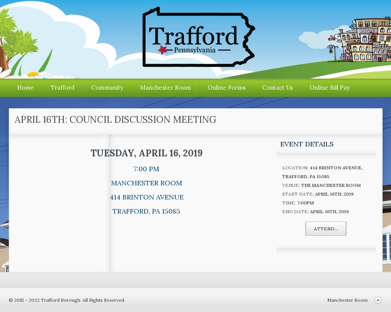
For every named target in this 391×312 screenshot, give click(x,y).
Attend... (326, 229)
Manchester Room (165, 87)
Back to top (378, 300)
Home (25, 87)
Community (107, 87)
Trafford (62, 87)
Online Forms (227, 87)
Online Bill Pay (330, 87)
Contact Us (277, 87)
